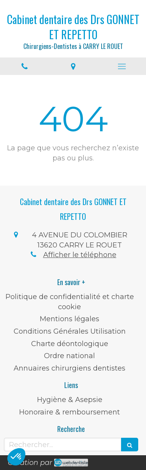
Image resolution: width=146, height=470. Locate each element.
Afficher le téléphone (79, 255)
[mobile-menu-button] (121, 66)
